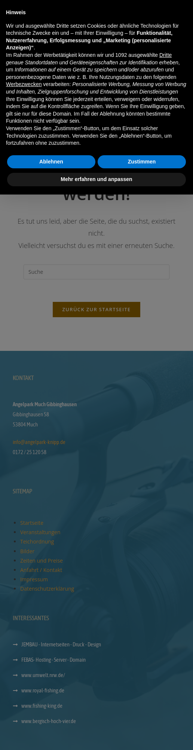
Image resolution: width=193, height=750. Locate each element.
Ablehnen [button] (51, 717)
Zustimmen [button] (142, 717)
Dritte (165, 610)
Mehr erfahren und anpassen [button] (96, 735)
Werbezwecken (24, 640)
